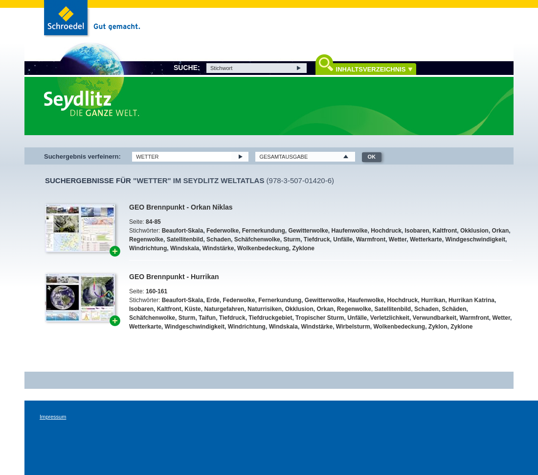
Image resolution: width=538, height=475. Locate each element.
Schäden (454, 309)
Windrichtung (148, 248)
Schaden (218, 239)
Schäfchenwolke (257, 239)
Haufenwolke (349, 230)
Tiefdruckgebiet (270, 317)
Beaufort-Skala (182, 230)
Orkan (500, 230)
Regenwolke (146, 239)
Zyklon (438, 326)
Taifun (207, 317)
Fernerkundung (263, 230)
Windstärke (218, 248)
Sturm (291, 239)
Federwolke (222, 230)
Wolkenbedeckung (263, 248)
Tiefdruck (317, 239)
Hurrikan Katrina (471, 300)
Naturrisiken (264, 309)
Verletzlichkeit (389, 317)
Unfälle (343, 239)
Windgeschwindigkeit (475, 239)
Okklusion (474, 230)
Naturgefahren (224, 309)
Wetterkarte (426, 239)
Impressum (53, 417)
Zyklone (303, 248)
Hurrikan (433, 300)
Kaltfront (444, 230)
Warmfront (370, 239)
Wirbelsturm (353, 326)
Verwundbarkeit (434, 317)
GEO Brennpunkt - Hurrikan (174, 277)
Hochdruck (386, 230)
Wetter (397, 239)
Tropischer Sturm (319, 317)
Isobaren (417, 230)
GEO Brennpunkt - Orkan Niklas (181, 207)
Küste (192, 309)
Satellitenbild (185, 239)
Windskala (184, 248)
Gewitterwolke (308, 230)
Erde (213, 300)
